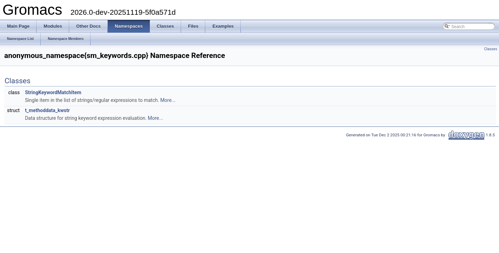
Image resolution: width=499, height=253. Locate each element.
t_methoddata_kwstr (47, 110)
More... (167, 100)
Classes (490, 49)
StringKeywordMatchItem (53, 92)
